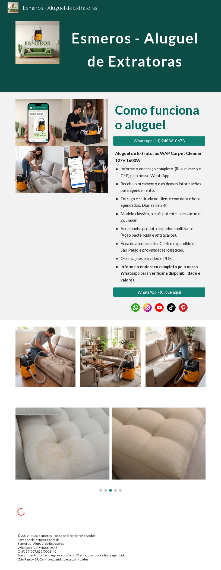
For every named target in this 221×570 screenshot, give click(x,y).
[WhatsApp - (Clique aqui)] (159, 292)
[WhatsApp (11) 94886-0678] (159, 141)
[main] (135, 46)
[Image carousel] (110, 450)
